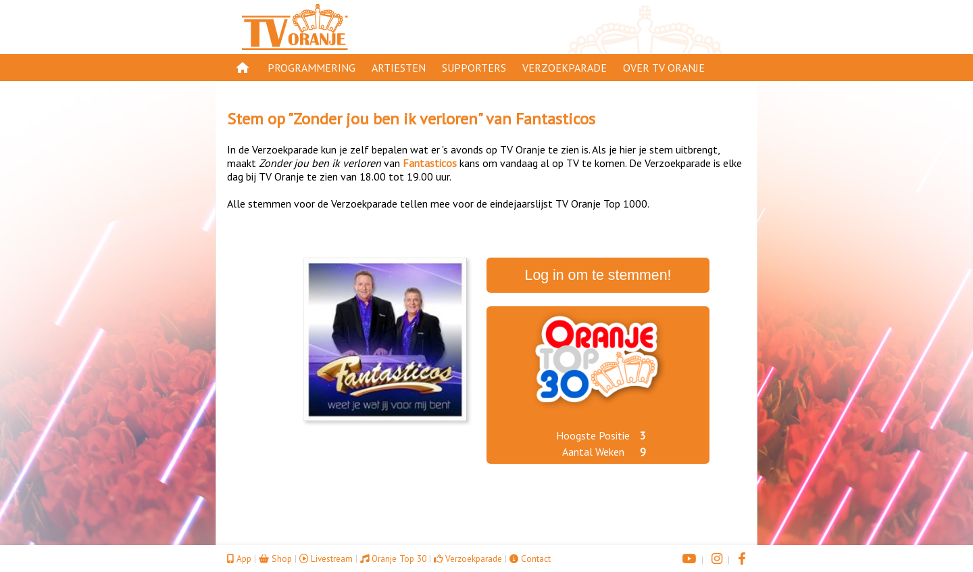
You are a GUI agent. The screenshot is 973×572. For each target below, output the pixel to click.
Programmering (311, 67)
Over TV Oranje (664, 67)
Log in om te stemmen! (598, 275)
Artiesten (399, 67)
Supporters (474, 67)
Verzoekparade (564, 67)
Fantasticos (555, 118)
